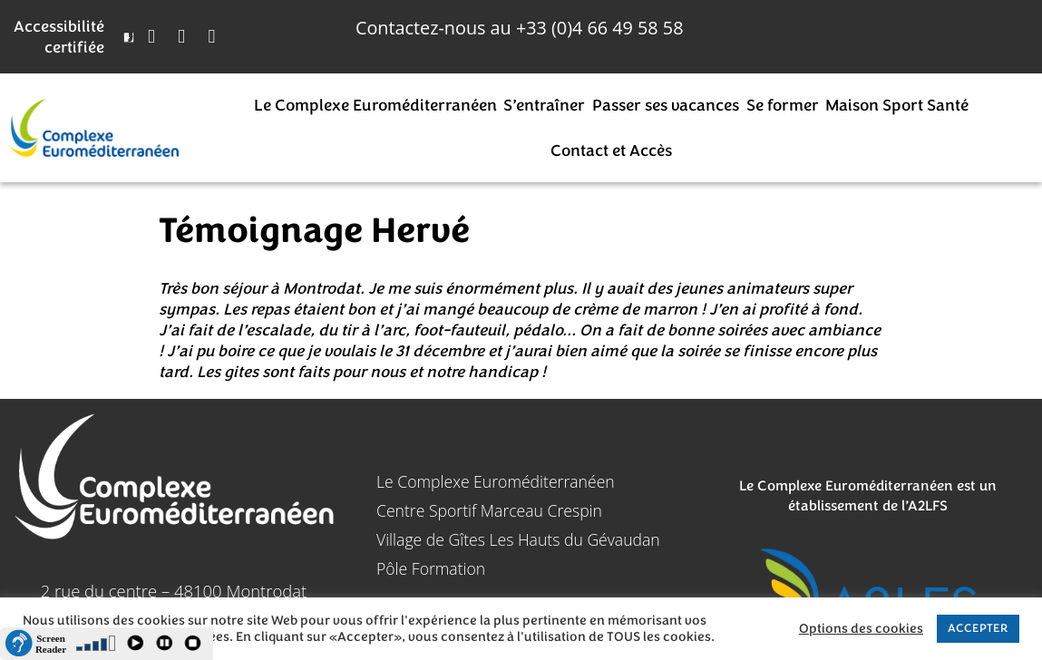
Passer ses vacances (665, 105)
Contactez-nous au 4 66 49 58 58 (519, 27)
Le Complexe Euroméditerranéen (375, 105)
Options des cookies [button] (861, 629)
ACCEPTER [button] (978, 628)
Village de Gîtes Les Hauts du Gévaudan (518, 539)
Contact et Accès (611, 150)
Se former (782, 105)
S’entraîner (544, 105)
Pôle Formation (430, 568)
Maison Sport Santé (897, 105)
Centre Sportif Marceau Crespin (489, 510)
